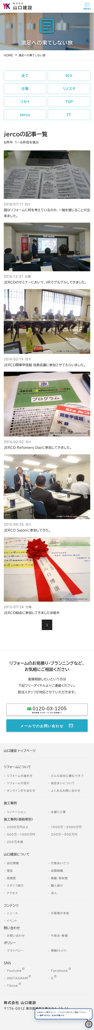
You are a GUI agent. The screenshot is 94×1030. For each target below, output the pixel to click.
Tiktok (12, 985)
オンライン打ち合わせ (21, 790)
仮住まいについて (63, 783)
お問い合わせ (16, 935)
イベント (12, 920)
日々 (69, 75)
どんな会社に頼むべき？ (67, 775)
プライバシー (15, 950)
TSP (69, 101)
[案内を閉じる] (89, 1010)
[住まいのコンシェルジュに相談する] (88, 1024)
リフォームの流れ (18, 783)
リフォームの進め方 (20, 775)
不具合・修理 (59, 935)
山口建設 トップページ (20, 750)
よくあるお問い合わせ (65, 790)
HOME (8, 55)
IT (69, 114)
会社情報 (13, 863)
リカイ (25, 101)
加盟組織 (57, 870)
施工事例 (10, 803)
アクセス (12, 893)
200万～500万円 (64, 834)
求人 (54, 893)
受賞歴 (11, 878)
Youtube (14, 970)
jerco (25, 114)
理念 (10, 870)
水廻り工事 (58, 812)
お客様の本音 (60, 913)
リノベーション (16, 812)
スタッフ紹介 (15, 885)
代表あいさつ (60, 863)
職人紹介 (57, 885)
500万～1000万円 (21, 834)
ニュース (12, 913)
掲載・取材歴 (59, 878)
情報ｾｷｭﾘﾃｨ (59, 950)
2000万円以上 (18, 827)
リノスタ (69, 88)
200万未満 (15, 841)
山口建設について (17, 854)
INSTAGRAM (17, 978)
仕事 (24, 88)
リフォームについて (17, 767)
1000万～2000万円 (66, 827)
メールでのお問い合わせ (42, 725)
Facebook (59, 970)
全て (24, 75)
